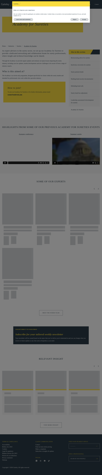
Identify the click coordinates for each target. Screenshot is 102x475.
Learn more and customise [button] (23, 19)
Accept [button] (84, 19)
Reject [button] (74, 19)
